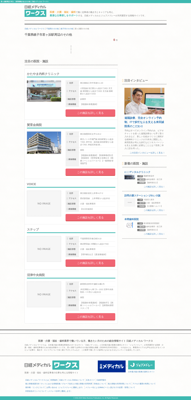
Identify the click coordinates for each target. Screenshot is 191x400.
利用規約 (54, 380)
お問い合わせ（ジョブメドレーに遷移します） (65, 387)
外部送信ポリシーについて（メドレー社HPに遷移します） (48, 391)
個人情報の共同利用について (119, 384)
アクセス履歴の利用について (144, 384)
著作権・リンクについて (35, 387)
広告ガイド (90, 380)
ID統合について (100, 384)
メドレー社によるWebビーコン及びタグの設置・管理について (110, 387)
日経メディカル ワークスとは (37, 380)
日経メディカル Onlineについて (71, 380)
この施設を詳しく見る (90, 112)
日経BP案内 (101, 380)
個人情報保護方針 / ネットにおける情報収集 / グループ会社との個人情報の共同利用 (58, 384)
